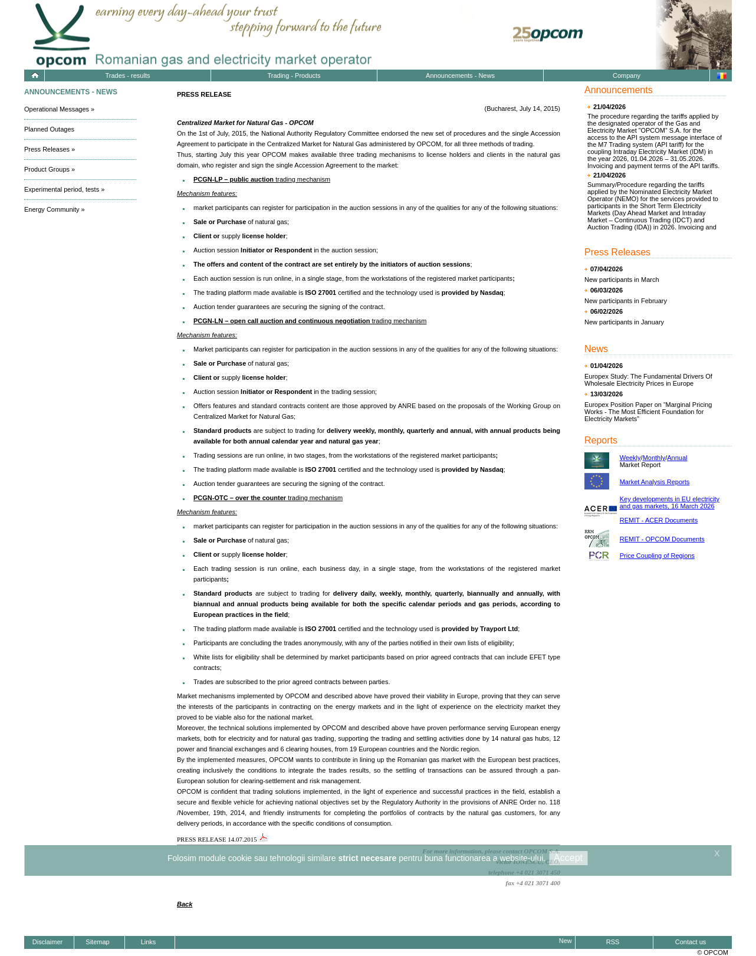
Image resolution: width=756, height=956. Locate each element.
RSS (613, 941)
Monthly (654, 457)
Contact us (690, 941)
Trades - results (127, 75)
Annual (677, 457)
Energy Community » (54, 209)
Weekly (630, 457)
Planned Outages (49, 129)
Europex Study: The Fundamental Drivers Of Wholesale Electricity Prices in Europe (648, 380)
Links (148, 941)
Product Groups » (49, 169)
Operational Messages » (59, 109)
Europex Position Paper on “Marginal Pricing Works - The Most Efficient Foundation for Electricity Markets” (648, 411)
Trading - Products (293, 75)
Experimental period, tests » (64, 189)
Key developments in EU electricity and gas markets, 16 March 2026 (669, 502)
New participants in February (625, 300)
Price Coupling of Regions (657, 555)
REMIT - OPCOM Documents (662, 539)
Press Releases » (49, 149)
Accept (568, 858)
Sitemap (97, 941)
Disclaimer (47, 941)
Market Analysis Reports (655, 481)
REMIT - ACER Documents (659, 520)
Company (626, 75)
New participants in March (621, 279)
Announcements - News (460, 75)
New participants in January (624, 322)
